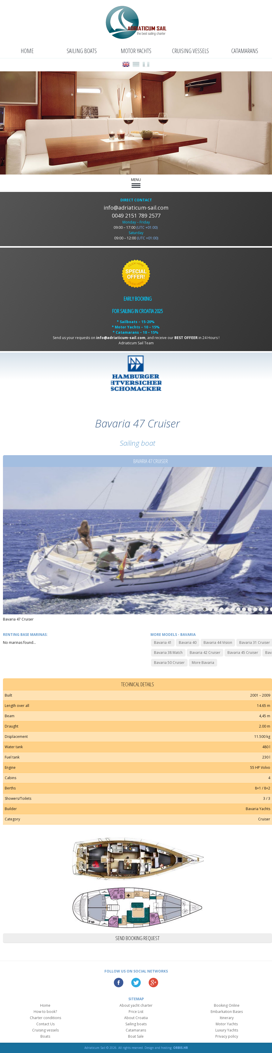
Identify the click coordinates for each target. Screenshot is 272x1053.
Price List (136, 1011)
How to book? (45, 1011)
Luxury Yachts (226, 1030)
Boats (45, 1036)
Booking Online (227, 1005)
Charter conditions (45, 1017)
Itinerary (227, 1017)
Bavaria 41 (163, 642)
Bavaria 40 (187, 642)
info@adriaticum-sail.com (136, 207)
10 (255, 609)
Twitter (136, 982)
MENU (136, 182)
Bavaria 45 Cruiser (242, 652)
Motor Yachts (136, 51)
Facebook (118, 982)
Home (27, 51)
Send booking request (137, 938)
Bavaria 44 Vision (218, 642)
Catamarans (244, 51)
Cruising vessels (190, 51)
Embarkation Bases (227, 1011)
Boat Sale (136, 1036)
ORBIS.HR (180, 1048)
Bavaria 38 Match (168, 652)
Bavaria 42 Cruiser (205, 652)
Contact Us (45, 1023)
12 (266, 609)
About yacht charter (136, 1005)
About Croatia (136, 1017)
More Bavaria (203, 662)
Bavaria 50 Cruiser (169, 662)
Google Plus (153, 982)
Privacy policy (226, 1036)
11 (261, 609)
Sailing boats (82, 51)
